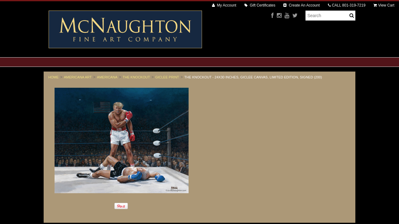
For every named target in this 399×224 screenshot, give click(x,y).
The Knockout (136, 77)
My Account (224, 5)
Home (53, 77)
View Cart (383, 5)
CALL (347, 5)
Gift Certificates (259, 5)
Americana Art (78, 77)
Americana (107, 77)
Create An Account (301, 5)
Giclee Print (167, 77)
